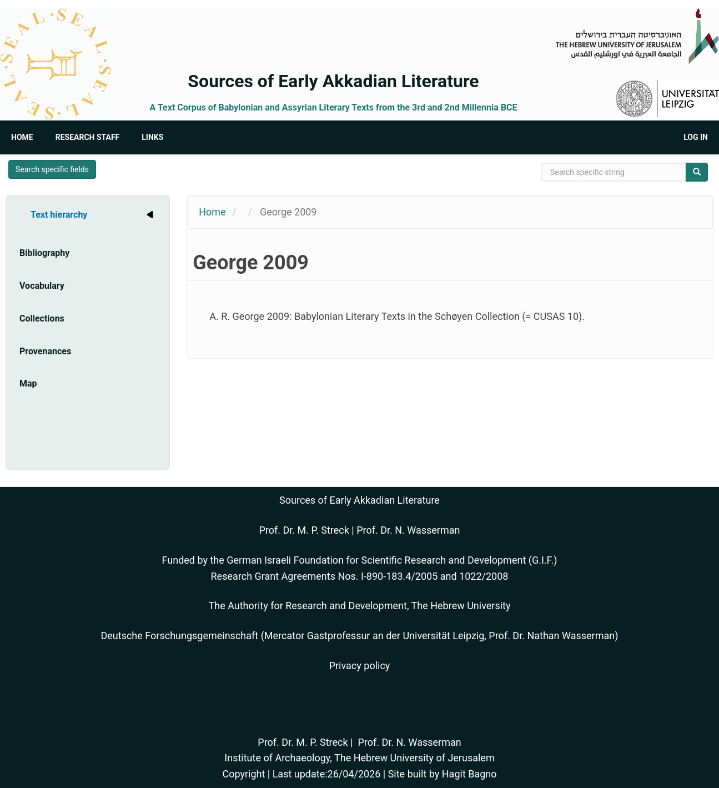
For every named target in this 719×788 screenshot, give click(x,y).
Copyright (243, 774)
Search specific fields (52, 169)
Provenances (45, 351)
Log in (695, 137)
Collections (41, 318)
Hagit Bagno (469, 774)
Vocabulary (41, 285)
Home (22, 137)
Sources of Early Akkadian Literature (333, 81)
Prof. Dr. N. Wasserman (408, 530)
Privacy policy (359, 665)
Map (28, 383)
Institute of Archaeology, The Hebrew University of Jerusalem (359, 758)
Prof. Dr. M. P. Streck (304, 530)
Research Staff (88, 137)
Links (152, 137)
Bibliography (44, 253)
